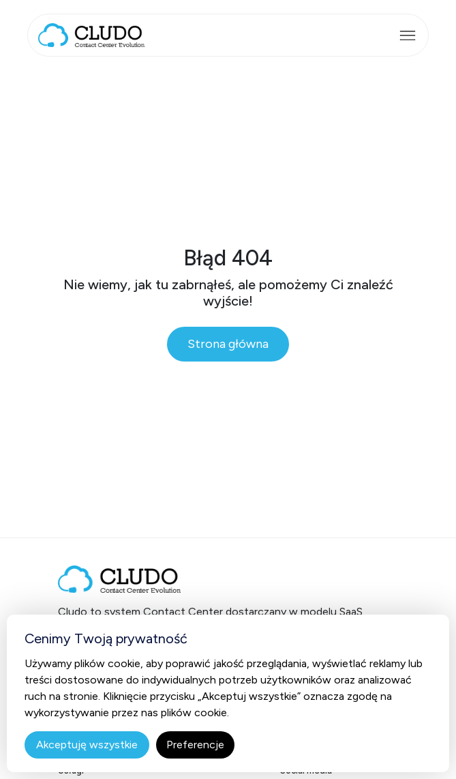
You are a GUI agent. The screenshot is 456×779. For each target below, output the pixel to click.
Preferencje (195, 744)
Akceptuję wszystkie (87, 744)
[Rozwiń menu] (407, 35)
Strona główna (228, 343)
